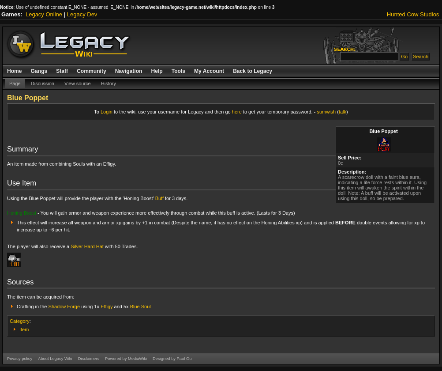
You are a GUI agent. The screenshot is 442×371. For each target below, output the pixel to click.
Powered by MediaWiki (126, 358)
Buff (159, 198)
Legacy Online (44, 14)
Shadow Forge (64, 306)
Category (20, 321)
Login (106, 111)
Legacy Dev (82, 14)
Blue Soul (140, 306)
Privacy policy (19, 358)
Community (91, 71)
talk (342, 111)
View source (77, 83)
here (237, 111)
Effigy (106, 306)
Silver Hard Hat (87, 246)
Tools (178, 71)
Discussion (42, 83)
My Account (209, 71)
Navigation (128, 71)
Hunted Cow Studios (413, 14)
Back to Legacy (252, 71)
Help (156, 71)
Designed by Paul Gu (172, 358)
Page (15, 83)
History (108, 83)
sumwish (326, 111)
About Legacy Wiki (55, 358)
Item (24, 329)
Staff (62, 71)
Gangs (39, 71)
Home (14, 71)
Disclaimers (88, 358)
